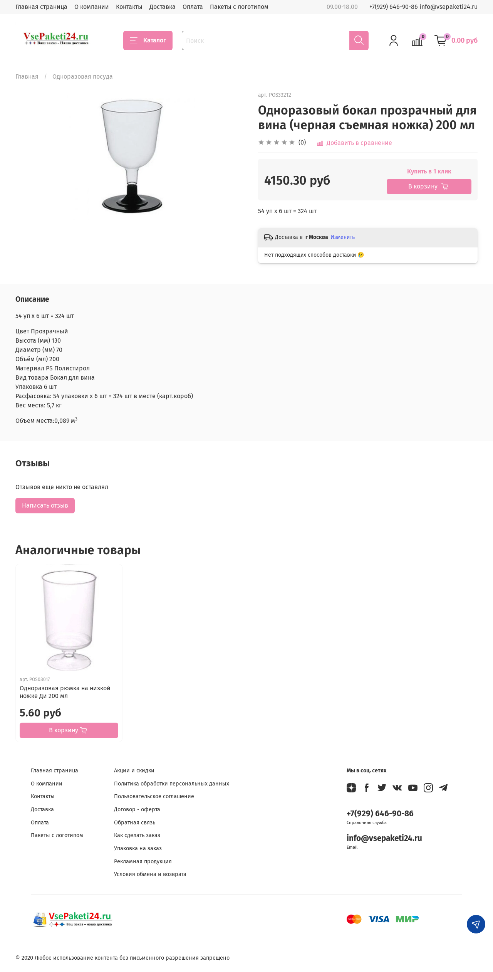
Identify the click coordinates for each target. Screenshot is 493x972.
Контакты (129, 6)
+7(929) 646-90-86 (380, 814)
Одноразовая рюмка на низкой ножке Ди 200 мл (65, 691)
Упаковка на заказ (138, 848)
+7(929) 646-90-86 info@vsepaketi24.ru (423, 6)
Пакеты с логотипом (239, 6)
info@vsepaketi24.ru (384, 838)
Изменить (342, 237)
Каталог (148, 40)
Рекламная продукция (143, 861)
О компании (91, 6)
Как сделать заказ (137, 835)
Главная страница (41, 6)
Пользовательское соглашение (154, 796)
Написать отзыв (45, 505)
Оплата (193, 6)
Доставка (162, 6)
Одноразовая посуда (82, 76)
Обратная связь (134, 822)
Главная (27, 76)
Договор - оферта (137, 809)
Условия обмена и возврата (150, 874)
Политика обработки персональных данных (171, 783)
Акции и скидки (134, 770)
